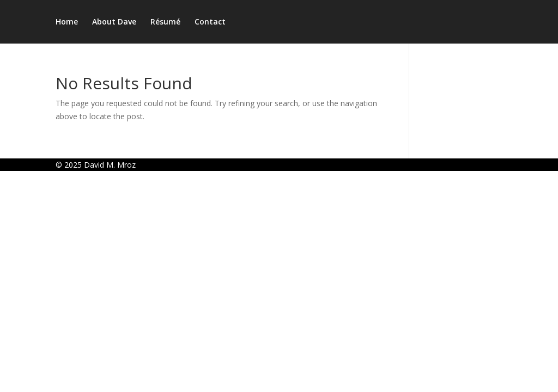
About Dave (114, 22)
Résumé (165, 22)
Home (67, 22)
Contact (210, 22)
